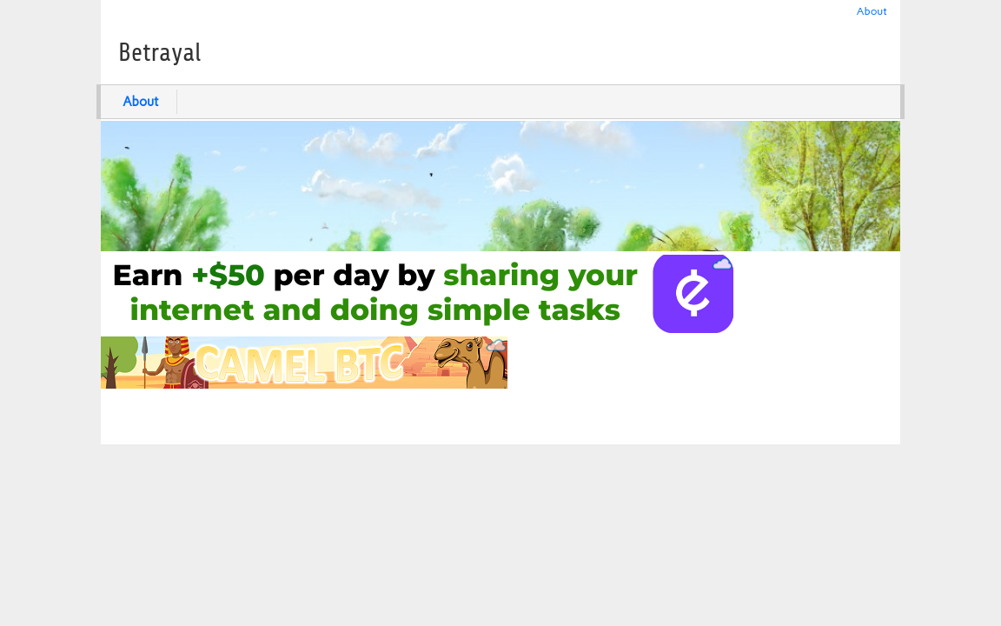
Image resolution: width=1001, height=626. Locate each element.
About (872, 10)
